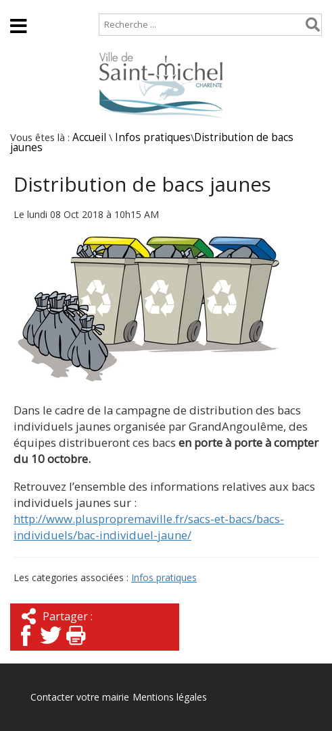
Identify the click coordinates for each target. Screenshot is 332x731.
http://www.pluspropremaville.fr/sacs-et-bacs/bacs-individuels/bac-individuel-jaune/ (149, 527)
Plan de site (86, 6)
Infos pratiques (153, 137)
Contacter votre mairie (79, 697)
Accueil (22, 6)
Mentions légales (170, 697)
